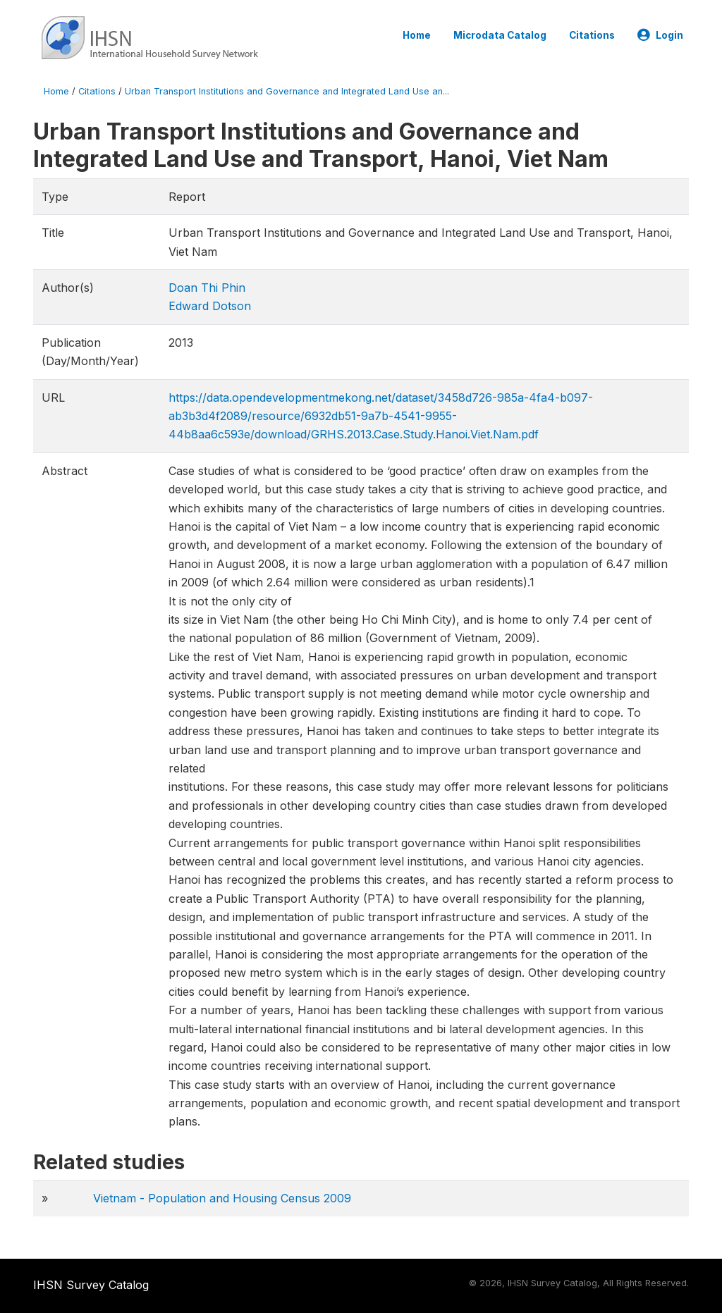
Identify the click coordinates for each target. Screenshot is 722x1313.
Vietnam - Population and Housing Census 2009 (222, 1198)
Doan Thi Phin (207, 288)
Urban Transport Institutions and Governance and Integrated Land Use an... (287, 91)
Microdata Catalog (499, 35)
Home (417, 35)
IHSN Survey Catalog (91, 1285)
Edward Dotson (210, 306)
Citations (592, 35)
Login (660, 35)
